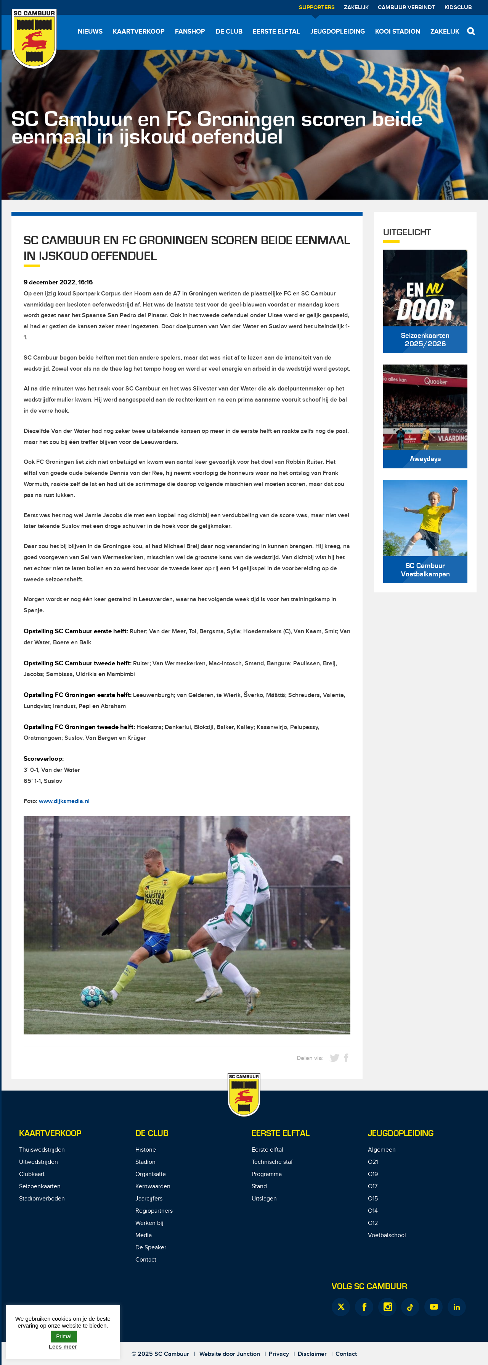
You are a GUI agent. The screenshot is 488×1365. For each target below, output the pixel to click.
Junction (248, 1354)
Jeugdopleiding (337, 31)
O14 (373, 1211)
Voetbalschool (387, 1235)
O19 (373, 1174)
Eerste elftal (276, 31)
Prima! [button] (63, 1336)
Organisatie (150, 1174)
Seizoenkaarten (40, 1186)
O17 (372, 1186)
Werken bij (149, 1223)
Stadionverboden (42, 1198)
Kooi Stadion (397, 31)
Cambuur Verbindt (406, 7)
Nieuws (90, 31)
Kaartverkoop (139, 31)
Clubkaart (32, 1174)
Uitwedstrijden (38, 1162)
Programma (267, 1174)
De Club (229, 31)
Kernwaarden (152, 1186)
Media (143, 1235)
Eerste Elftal (281, 1133)
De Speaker (150, 1247)
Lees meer (63, 1346)
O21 (373, 1162)
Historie (145, 1150)
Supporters (317, 7)
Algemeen (382, 1150)
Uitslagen (264, 1198)
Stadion (145, 1162)
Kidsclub (458, 7)
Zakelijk (356, 7)
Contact (145, 1259)
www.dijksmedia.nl (64, 801)
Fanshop (190, 31)
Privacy (279, 1354)
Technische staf (272, 1162)
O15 (373, 1198)
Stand (259, 1186)
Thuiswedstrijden (42, 1150)
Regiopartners (154, 1211)
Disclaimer (312, 1354)
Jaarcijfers (148, 1198)
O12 (373, 1223)
